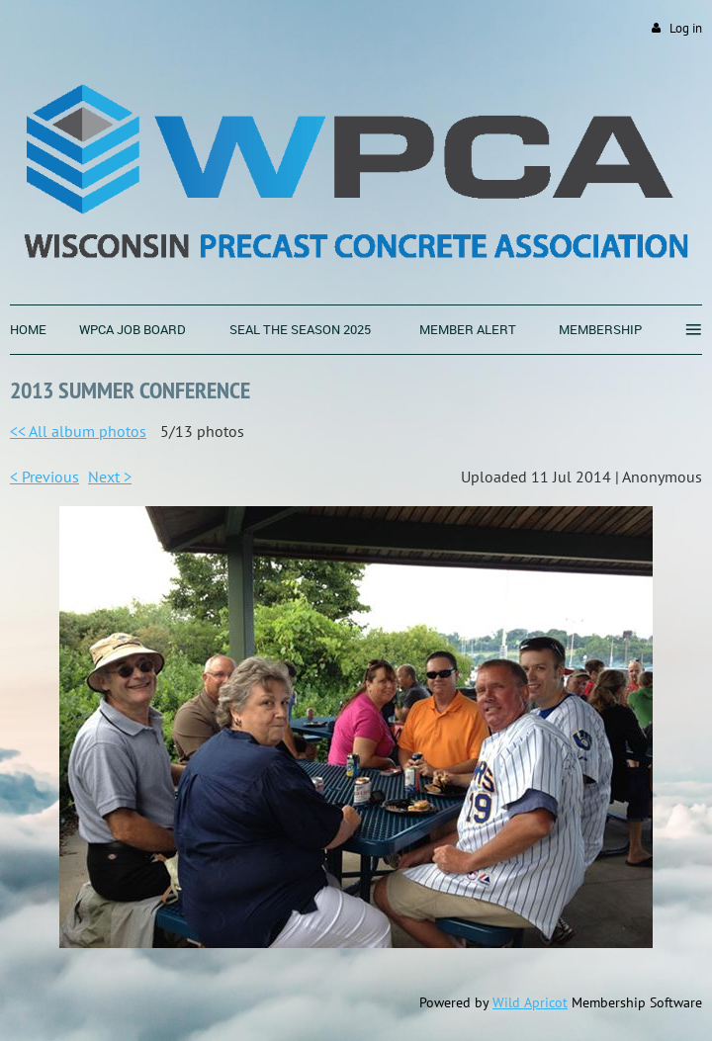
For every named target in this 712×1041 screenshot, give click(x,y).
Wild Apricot (530, 1002)
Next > (110, 476)
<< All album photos (78, 431)
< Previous (44, 476)
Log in (685, 28)
